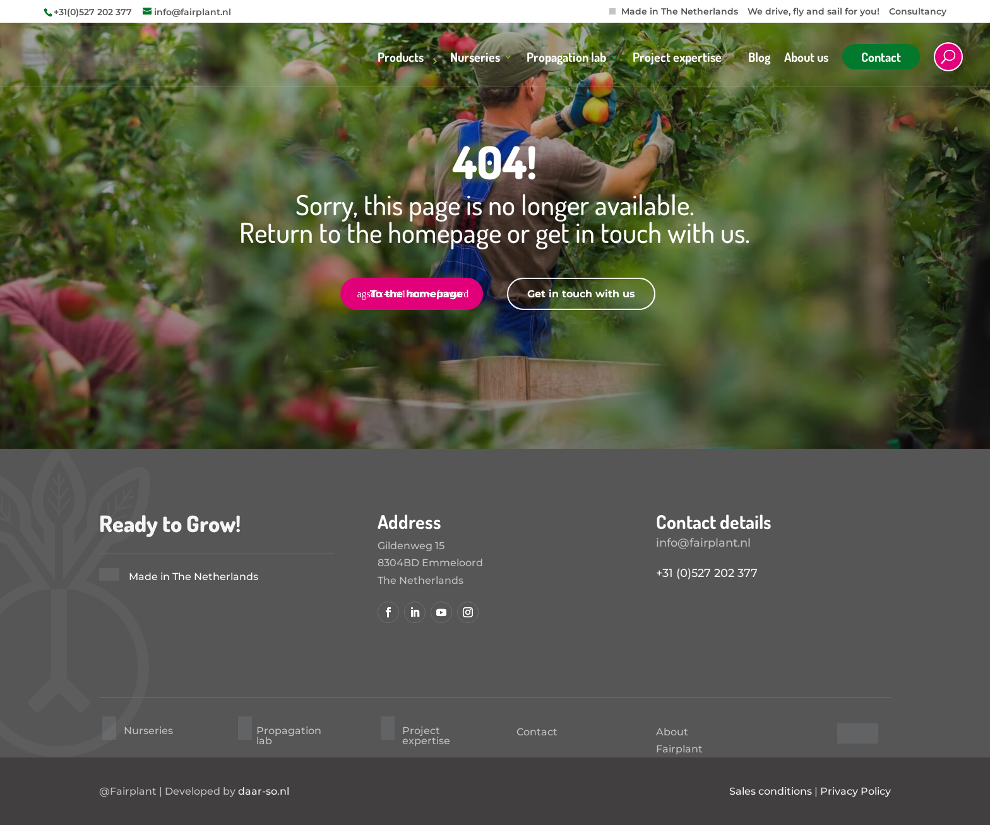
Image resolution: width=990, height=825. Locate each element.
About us (806, 58)
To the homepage (416, 294)
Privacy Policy (855, 791)
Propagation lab (566, 58)
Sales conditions (770, 791)
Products (401, 58)
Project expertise (677, 58)
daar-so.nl (263, 791)
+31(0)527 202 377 (93, 12)
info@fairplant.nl (703, 543)
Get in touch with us (581, 294)
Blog (759, 58)
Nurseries (475, 58)
